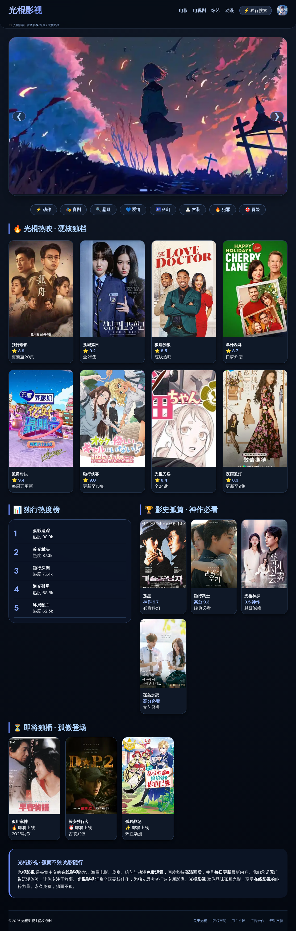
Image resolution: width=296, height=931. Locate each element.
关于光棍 (200, 920)
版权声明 (219, 920)
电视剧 (199, 10)
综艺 (215, 10)
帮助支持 (276, 920)
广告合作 (257, 920)
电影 (183, 10)
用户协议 (238, 920)
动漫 (229, 10)
